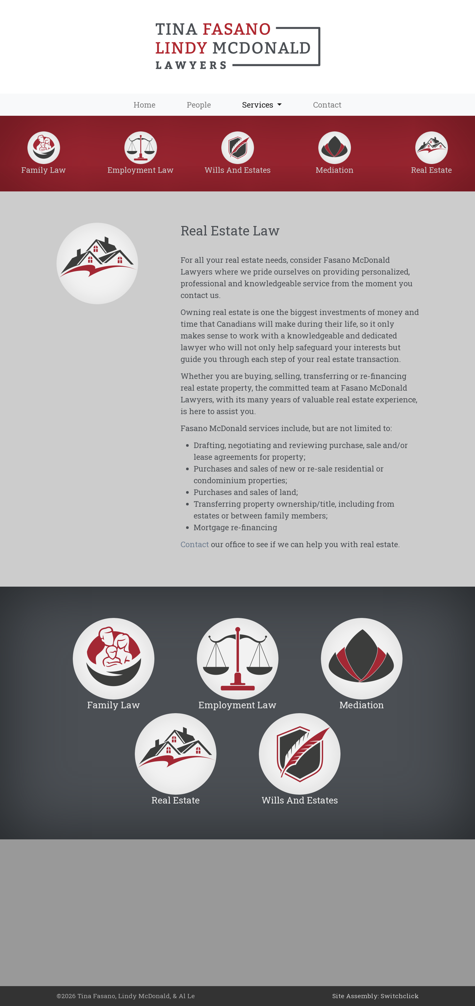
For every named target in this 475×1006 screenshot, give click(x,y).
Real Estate (431, 170)
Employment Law (140, 170)
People (199, 104)
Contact (327, 104)
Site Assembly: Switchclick (375, 996)
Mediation (335, 170)
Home (144, 104)
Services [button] (269, 104)
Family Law (43, 170)
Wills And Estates (237, 170)
